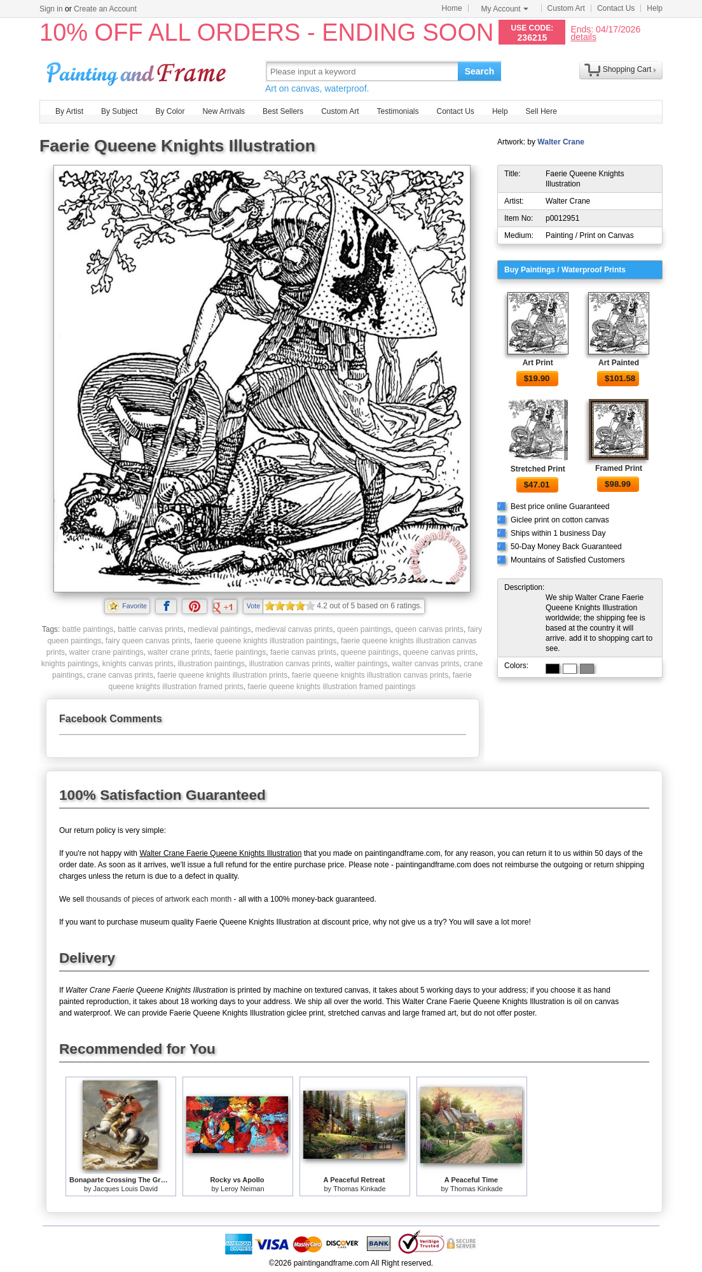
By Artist (69, 111)
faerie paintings (240, 652)
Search (480, 71)
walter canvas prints (425, 663)
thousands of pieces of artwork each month (158, 899)
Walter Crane (560, 141)
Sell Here (541, 111)
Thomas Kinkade (359, 1188)
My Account (504, 8)
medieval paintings (219, 629)
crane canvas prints (120, 675)
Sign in (51, 8)
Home (452, 8)
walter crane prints (179, 652)
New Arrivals (223, 111)
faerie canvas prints (303, 652)
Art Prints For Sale (138, 71)
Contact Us (616, 8)
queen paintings (364, 629)
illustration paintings (211, 663)
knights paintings (69, 663)
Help (655, 8)
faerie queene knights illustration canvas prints (370, 675)
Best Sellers (283, 111)
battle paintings (88, 629)
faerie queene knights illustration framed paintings (331, 686)
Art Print (538, 362)
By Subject (119, 111)
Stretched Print (538, 469)
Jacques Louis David (125, 1188)
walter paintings (360, 663)
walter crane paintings (106, 652)
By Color (169, 111)
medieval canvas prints (294, 629)
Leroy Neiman (242, 1188)
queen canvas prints (429, 629)
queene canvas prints (439, 652)
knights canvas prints (138, 663)
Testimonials (397, 111)
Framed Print (618, 468)
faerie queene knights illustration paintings (265, 640)
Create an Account (105, 8)
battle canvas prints (150, 629)
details (583, 36)
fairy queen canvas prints (148, 640)
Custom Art (566, 8)
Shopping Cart (627, 69)
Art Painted (618, 362)
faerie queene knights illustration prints (223, 675)
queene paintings (370, 652)
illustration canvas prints (290, 663)
